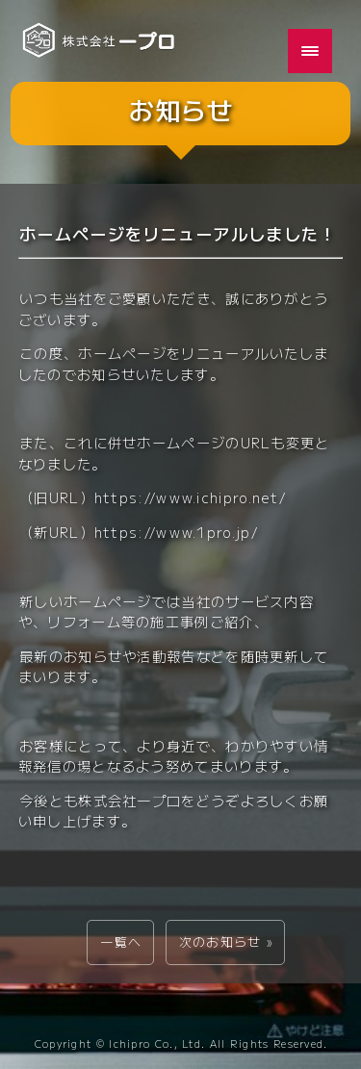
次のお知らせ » (225, 941)
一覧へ (121, 941)
